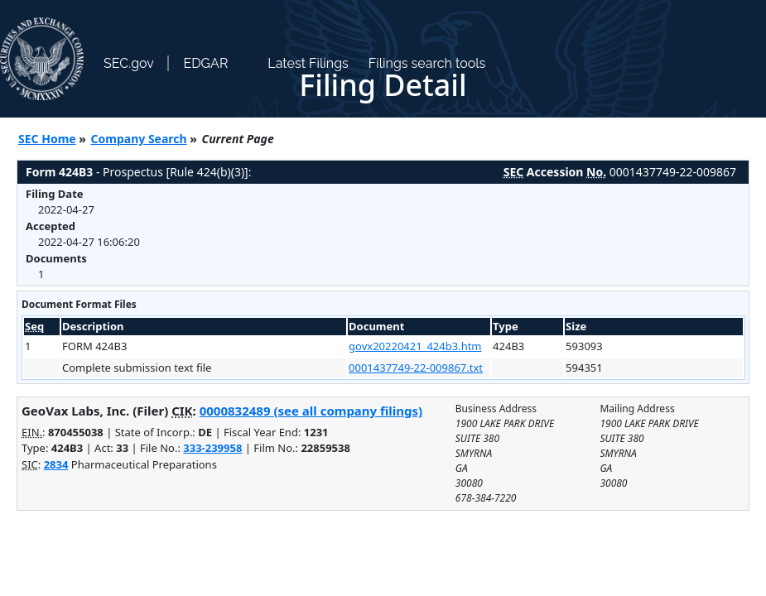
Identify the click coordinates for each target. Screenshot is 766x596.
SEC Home (47, 139)
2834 (56, 464)
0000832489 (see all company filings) (311, 410)
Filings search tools (427, 63)
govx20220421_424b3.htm (415, 346)
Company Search (139, 139)
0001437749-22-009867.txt (416, 367)
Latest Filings (307, 63)
